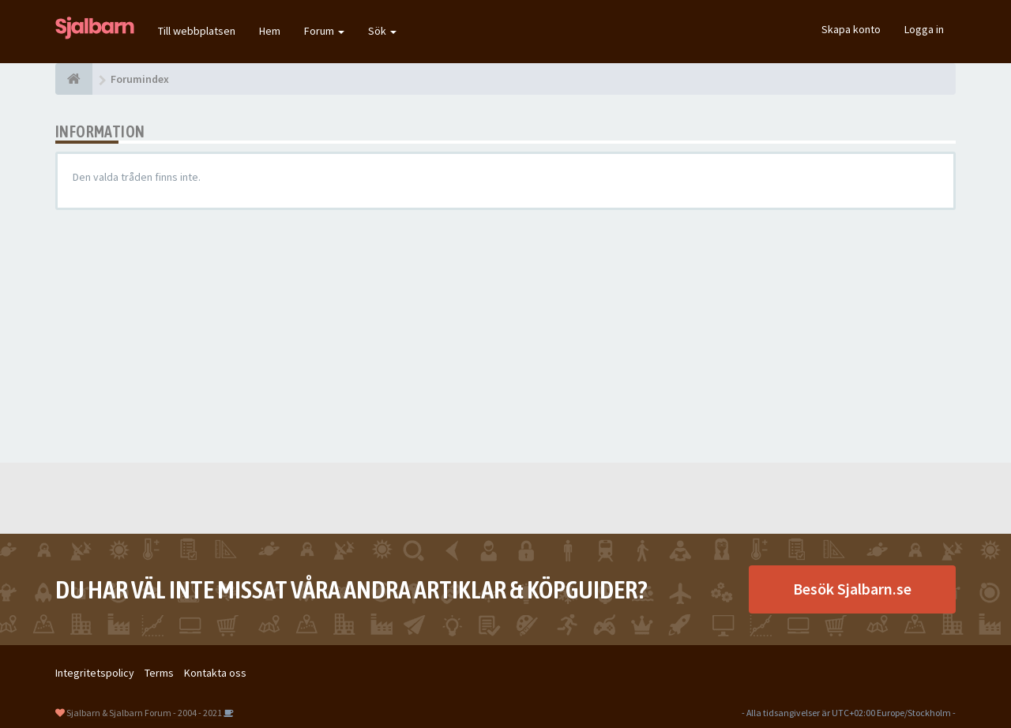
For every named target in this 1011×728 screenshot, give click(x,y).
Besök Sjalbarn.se (852, 589)
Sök (382, 31)
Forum (324, 31)
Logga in (924, 29)
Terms (159, 673)
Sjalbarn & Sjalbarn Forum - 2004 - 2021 (144, 713)
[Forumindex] (73, 79)
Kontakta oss (215, 673)
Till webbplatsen (196, 31)
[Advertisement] (505, 336)
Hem (269, 31)
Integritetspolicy (94, 673)
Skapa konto (851, 29)
